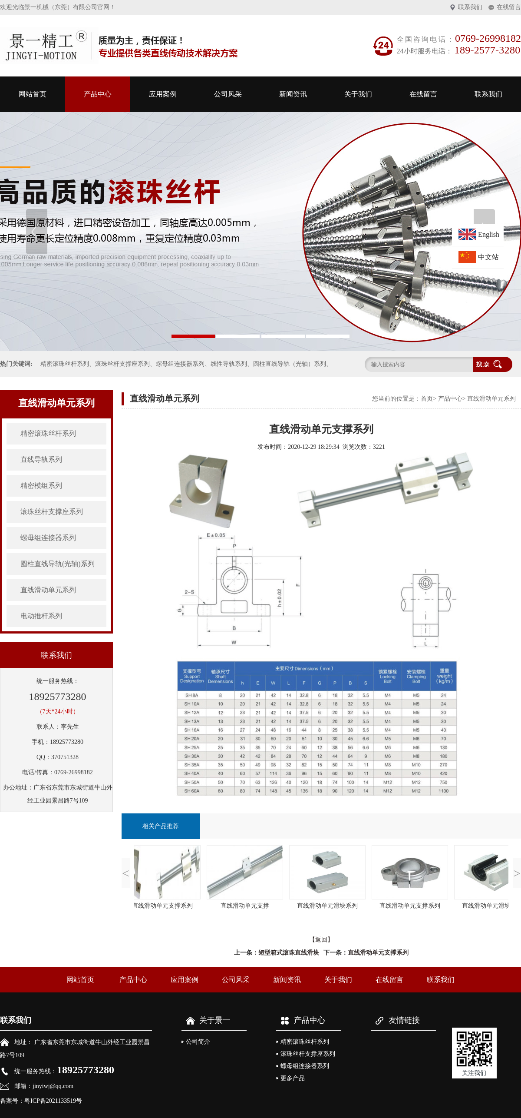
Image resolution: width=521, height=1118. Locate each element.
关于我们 (358, 94)
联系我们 (470, 7)
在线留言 (509, 7)
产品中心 (98, 94)
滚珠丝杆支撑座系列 (51, 511)
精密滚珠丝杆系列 (48, 433)
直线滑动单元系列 (48, 590)
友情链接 (395, 1020)
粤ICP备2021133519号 (53, 1101)
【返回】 (321, 939)
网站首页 (32, 94)
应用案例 (163, 94)
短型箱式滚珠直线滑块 (288, 952)
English (488, 234)
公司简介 (198, 1041)
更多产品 (292, 1078)
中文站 (488, 257)
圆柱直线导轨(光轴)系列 (57, 563)
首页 (427, 398)
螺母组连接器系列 (48, 537)
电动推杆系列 (41, 616)
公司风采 (228, 94)
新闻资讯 (293, 94)
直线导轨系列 (41, 459)
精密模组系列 (41, 485)
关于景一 (206, 1020)
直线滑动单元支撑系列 (378, 952)
